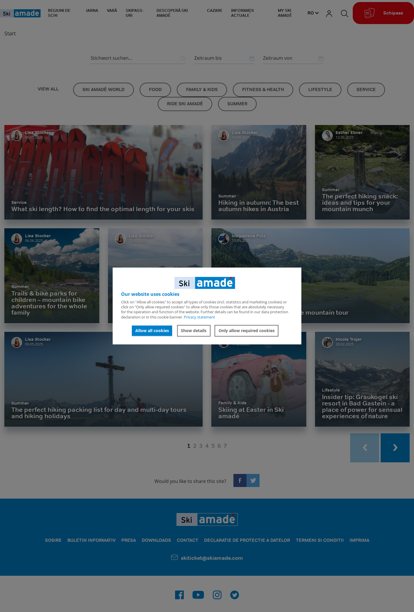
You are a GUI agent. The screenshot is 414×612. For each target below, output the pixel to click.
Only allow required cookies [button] (247, 330)
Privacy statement (199, 317)
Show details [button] (193, 330)
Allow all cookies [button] (152, 330)
